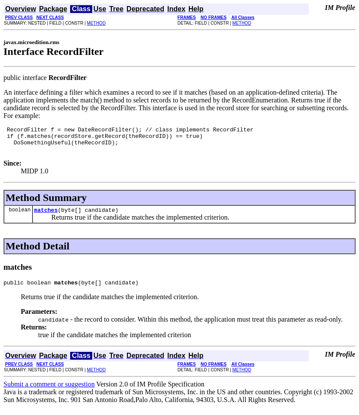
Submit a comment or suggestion (49, 392)
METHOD (96, 23)
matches (46, 216)
